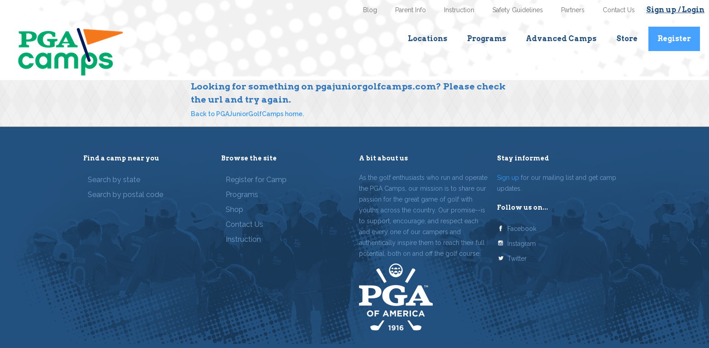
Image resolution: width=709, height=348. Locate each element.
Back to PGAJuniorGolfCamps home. (247, 114)
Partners (573, 10)
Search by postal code (125, 194)
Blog (370, 10)
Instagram (521, 243)
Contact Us (619, 10)
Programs (486, 38)
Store (627, 38)
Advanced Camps (561, 38)
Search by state (114, 179)
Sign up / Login (675, 9)
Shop (234, 209)
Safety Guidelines (517, 10)
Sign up (508, 177)
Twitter (517, 258)
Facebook (521, 228)
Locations (427, 38)
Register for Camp (256, 179)
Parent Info (410, 10)
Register (674, 38)
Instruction (459, 10)
